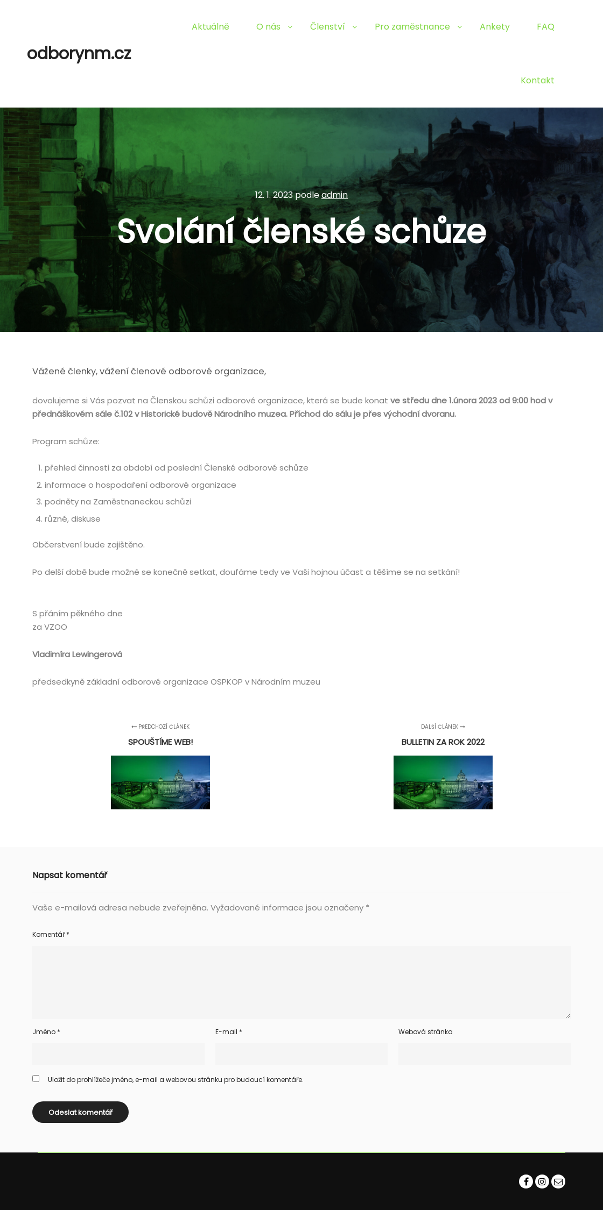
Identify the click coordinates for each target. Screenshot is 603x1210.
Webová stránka (425, 1031)
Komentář (50, 934)
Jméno (46, 1031)
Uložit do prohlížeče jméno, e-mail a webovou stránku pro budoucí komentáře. (176, 1079)
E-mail (228, 1031)
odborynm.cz (79, 53)
